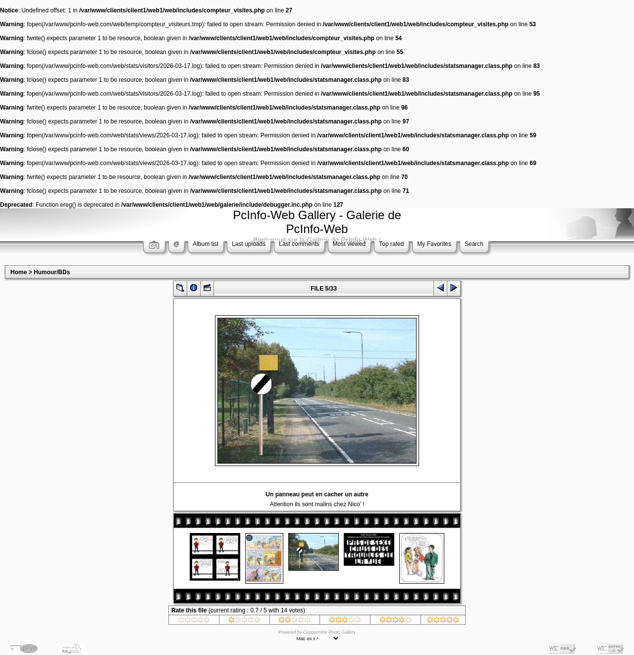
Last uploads (248, 243)
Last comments (299, 243)
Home (18, 272)
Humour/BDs (52, 272)
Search (474, 243)
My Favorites (434, 243)
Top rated (391, 243)
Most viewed (349, 243)
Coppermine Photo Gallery (329, 632)
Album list (205, 243)
